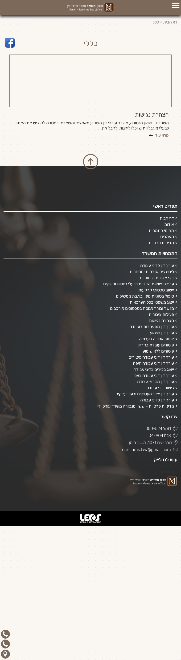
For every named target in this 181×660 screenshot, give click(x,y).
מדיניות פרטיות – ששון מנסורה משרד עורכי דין (135, 406)
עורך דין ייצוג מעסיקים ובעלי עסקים (144, 394)
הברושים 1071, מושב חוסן (153, 442)
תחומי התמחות (161, 230)
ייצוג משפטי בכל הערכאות (152, 302)
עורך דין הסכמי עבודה (155, 381)
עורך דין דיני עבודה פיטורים (151, 357)
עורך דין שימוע (162, 332)
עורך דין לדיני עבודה (157, 265)
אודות (169, 224)
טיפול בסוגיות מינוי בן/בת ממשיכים (145, 296)
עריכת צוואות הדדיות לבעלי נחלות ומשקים (138, 284)
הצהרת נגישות (161, 320)
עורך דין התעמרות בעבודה (151, 326)
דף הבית (170, 22)
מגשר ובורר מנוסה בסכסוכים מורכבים (142, 308)
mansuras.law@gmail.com (149, 449)
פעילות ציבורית (161, 314)
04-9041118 (162, 435)
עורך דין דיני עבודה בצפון (153, 375)
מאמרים (167, 236)
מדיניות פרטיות (161, 242)
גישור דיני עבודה (160, 387)
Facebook (168, 471)
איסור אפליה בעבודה (156, 339)
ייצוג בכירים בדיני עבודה (154, 369)
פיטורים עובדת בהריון (156, 345)
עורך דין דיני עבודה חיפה (153, 363)
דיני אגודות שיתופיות (157, 277)
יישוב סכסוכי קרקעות (156, 290)
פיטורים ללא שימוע (158, 351)
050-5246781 (161, 428)
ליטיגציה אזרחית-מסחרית (152, 271)
